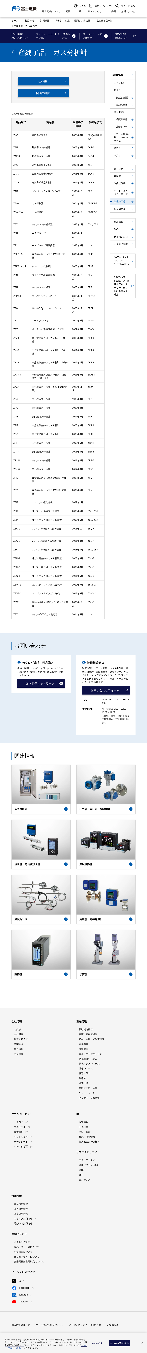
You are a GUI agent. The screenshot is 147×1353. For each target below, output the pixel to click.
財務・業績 (84, 1132)
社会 (81, 1175)
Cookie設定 (113, 1325)
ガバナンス (84, 1179)
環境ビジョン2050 (88, 1165)
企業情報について (23, 1252)
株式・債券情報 (87, 1137)
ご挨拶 (17, 1029)
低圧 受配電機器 (88, 1034)
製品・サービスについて (26, 1247)
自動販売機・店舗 (88, 1088)
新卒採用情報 (21, 1204)
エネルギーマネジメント (91, 1054)
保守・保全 (84, 1073)
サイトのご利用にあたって (49, 1325)
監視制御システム (88, 1059)
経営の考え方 (21, 1039)
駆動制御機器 (86, 1029)
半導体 (82, 1078)
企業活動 (18, 1054)
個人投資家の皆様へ (89, 1141)
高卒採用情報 (21, 1214)
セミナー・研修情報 (89, 1098)
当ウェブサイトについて (26, 1256)
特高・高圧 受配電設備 (91, 1039)
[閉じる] (142, 1343)
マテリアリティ (87, 1160)
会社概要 (18, 1034)
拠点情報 (18, 1049)
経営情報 (83, 1122)
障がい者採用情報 (23, 1223)
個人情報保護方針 (20, 1325)
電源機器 (83, 1044)
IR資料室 (83, 1127)
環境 (81, 1170)
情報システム (86, 1068)
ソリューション (87, 1093)
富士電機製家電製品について (29, 1261)
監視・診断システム (89, 1063)
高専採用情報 (21, 1209)
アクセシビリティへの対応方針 (85, 1325)
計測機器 (83, 1049)
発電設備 (83, 1083)
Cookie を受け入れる (119, 1343)
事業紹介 (18, 1044)
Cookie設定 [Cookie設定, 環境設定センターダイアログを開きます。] (97, 1343)
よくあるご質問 (22, 1242)
